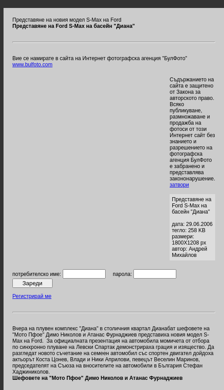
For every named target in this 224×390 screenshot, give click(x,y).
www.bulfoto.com (32, 64)
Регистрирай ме (31, 296)
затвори (179, 185)
